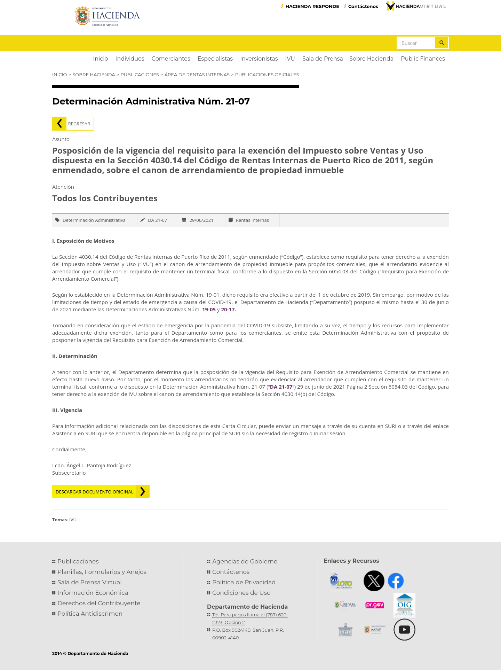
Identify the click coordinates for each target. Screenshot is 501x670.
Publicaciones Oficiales (267, 74)
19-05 (209, 309)
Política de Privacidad (244, 582)
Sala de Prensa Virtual (89, 582)
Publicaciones (139, 74)
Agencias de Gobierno (245, 561)
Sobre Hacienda (93, 74)
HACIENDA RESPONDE (312, 6)
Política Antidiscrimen (89, 613)
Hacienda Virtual (416, 6)
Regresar (79, 123)
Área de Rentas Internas (197, 74)
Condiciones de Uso (241, 592)
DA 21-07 (281, 386)
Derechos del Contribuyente (99, 603)
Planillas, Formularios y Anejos (101, 571)
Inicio (59, 74)
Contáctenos (363, 6)
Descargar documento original (95, 492)
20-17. (228, 309)
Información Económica (92, 592)
